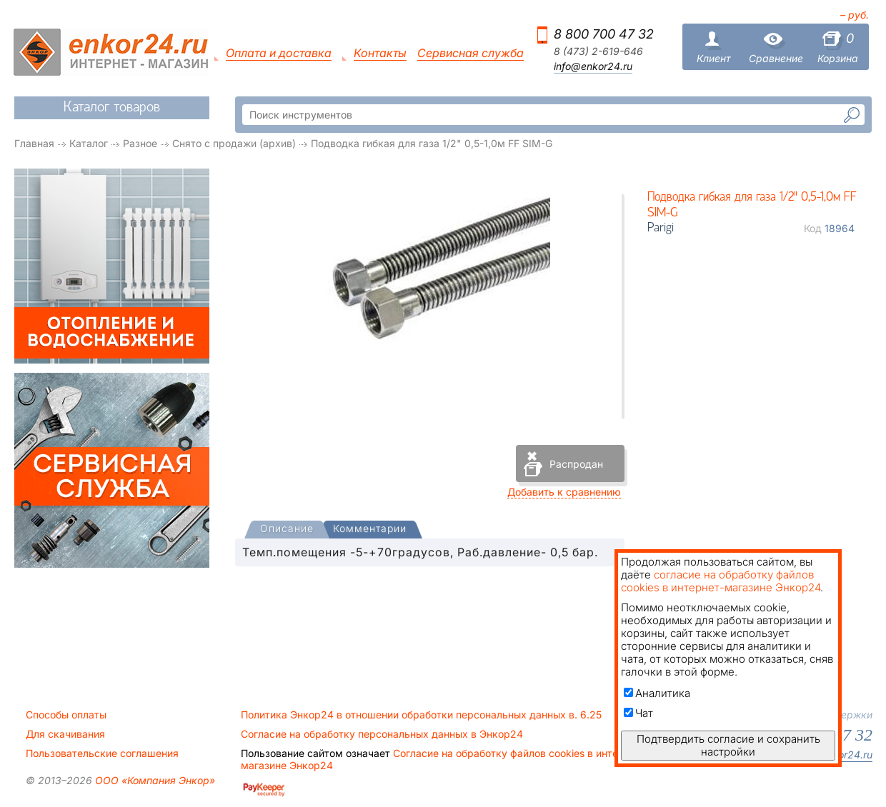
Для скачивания (65, 734)
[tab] (286, 530)
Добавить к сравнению (564, 492)
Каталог (88, 143)
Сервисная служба (470, 53)
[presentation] (286, 529)
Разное (140, 143)
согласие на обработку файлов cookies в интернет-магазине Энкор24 (720, 581)
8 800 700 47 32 (604, 33)
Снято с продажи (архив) (234, 143)
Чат (638, 713)
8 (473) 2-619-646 (598, 51)
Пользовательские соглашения (102, 753)
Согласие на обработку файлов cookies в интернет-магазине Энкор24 (443, 759)
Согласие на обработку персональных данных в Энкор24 (382, 734)
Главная (34, 143)
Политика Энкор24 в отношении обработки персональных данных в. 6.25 (421, 715)
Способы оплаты (66, 715)
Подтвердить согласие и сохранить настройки (728, 745)
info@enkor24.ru (593, 66)
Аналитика (657, 693)
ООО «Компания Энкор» (153, 780)
